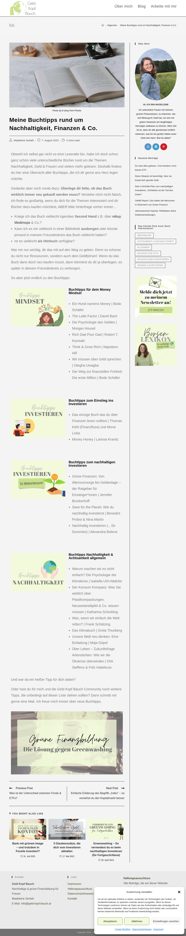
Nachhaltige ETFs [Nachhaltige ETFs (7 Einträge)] (148, 253)
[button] (179, 892)
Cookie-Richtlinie (123, 929)
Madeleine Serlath (24, 140)
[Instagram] (148, 146)
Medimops (22, 222)
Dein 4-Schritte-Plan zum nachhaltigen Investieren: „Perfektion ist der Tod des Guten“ (154, 190)
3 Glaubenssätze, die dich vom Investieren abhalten (66, 847)
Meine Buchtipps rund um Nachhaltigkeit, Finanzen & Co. (148, 25)
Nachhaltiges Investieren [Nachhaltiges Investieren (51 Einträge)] (153, 259)
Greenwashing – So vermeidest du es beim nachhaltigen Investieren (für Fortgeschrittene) (106, 849)
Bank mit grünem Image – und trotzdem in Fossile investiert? (27, 847)
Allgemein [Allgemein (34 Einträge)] (143, 247)
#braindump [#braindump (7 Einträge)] (144, 235)
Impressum (158, 929)
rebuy (116, 216)
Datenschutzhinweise (142, 929)
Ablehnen (136, 921)
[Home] (103, 25)
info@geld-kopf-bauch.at (36, 903)
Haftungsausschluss (80, 888)
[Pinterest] (163, 146)
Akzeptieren (110, 921)
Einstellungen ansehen (166, 921)
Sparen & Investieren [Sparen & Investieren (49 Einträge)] (150, 265)
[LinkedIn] (155, 146)
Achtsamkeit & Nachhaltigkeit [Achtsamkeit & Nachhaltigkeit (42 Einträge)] (155, 241)
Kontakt (72, 898)
